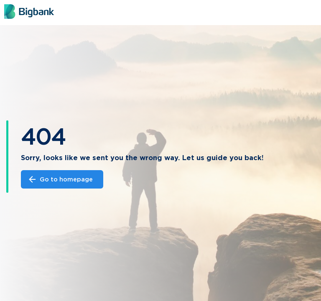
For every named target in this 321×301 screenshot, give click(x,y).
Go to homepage (60, 179)
